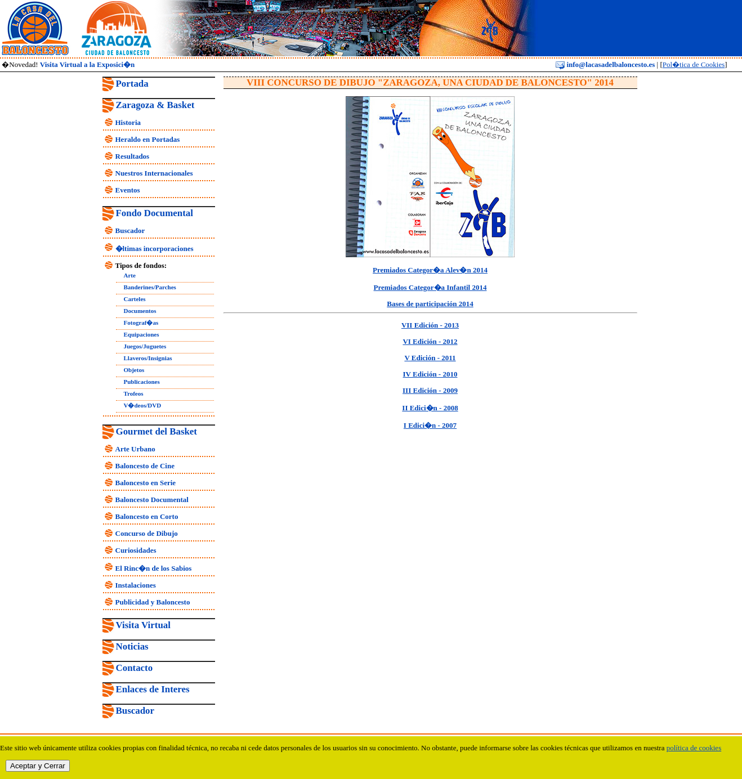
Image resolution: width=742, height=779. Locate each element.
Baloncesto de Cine (145, 466)
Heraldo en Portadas (147, 139)
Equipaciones (141, 334)
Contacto (134, 667)
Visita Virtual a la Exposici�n (87, 64)
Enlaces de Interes (153, 689)
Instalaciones (135, 585)
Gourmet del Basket (157, 431)
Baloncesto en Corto (146, 516)
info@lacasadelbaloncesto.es (605, 64)
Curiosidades (136, 550)
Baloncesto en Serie (145, 482)
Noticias (132, 646)
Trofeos (134, 393)
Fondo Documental (154, 213)
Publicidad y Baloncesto (152, 602)
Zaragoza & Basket (155, 105)
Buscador (130, 230)
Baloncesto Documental (152, 499)
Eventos (127, 190)
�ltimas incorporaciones (154, 248)
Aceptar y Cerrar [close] (37, 766)
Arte (130, 275)
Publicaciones (142, 381)
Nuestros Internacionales (154, 173)
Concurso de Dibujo (146, 533)
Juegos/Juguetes (145, 346)
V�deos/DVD (143, 405)
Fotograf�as (141, 322)
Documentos (140, 310)
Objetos (134, 369)
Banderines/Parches (150, 287)
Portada (132, 83)
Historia (128, 122)
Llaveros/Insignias (148, 358)
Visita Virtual (143, 625)
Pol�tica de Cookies (694, 64)
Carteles (135, 299)
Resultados (132, 156)
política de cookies (694, 748)
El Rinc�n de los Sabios (153, 568)
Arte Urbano (135, 449)
